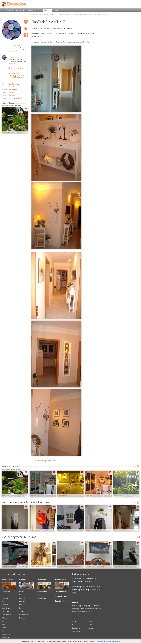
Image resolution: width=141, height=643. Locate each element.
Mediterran (22, 618)
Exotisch (21, 591)
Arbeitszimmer (6, 615)
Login (56, 10)
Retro (21, 608)
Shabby (18, 84)
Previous (25, 103)
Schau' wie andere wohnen (16, 10)
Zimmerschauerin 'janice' (65, 14)
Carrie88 (12, 46)
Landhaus (12, 84)
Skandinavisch (23, 615)
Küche (3, 595)
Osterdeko (40, 595)
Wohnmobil (5, 637)
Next (27, 103)
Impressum (91, 628)
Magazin (30, 10)
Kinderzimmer (6, 608)
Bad (3, 601)
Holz (15, 89)
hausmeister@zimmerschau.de (84, 612)
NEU (12, 579)
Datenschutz (76, 628)
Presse (90, 625)
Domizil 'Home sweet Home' (83, 14)
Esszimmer (5, 605)
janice (11, 57)
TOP (9, 579)
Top (63, 579)
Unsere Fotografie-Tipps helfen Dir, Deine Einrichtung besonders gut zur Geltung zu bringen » (86, 589)
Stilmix (21, 605)
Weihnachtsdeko (42, 591)
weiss (19, 87)
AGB (73, 625)
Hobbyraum (5, 618)
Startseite (34, 14)
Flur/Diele (12, 95)
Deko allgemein (41, 598)
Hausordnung (76, 631)
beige (11, 87)
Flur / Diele (5, 611)
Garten (4, 628)
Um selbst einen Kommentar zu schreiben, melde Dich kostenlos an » (17, 75)
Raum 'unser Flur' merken (26, 28)
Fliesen (11, 89)
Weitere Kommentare (16, 68)
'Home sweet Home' (15, 98)
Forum (37, 10)
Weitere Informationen (104, 641)
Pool (3, 631)
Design (21, 595)
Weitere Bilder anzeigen (39, 461)
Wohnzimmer (6, 591)
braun (15, 87)
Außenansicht (6, 634)
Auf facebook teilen (26, 34)
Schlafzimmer (6, 598)
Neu (66, 579)
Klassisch (22, 598)
